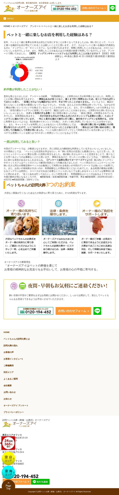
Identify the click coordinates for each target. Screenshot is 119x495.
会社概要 (8, 385)
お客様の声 (9, 352)
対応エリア (9, 372)
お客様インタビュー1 (13, 359)
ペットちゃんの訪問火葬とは (17, 339)
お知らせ (8, 399)
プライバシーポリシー (14, 412)
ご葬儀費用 (9, 365)
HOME (7, 26)
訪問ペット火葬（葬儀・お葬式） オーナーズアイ (56, 492)
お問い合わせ (10, 392)
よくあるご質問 (11, 379)
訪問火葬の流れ (11, 345)
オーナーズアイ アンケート (27, 26)
